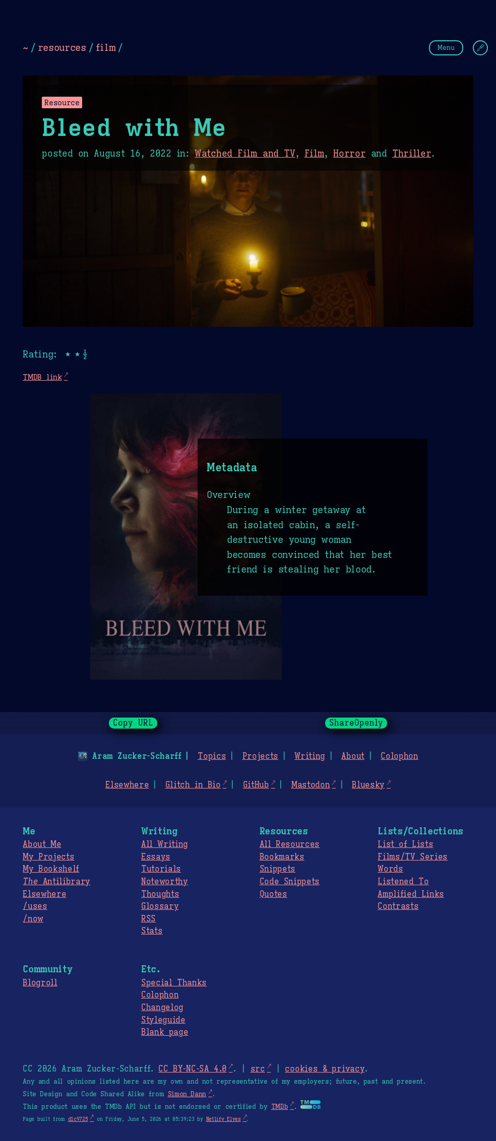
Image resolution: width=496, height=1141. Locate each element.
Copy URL (133, 723)
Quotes (273, 894)
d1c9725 (78, 1119)
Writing (309, 756)
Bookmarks (282, 857)
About (352, 756)
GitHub (256, 785)
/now (33, 919)
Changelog (162, 1008)
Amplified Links (411, 894)
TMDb (279, 1107)
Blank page (164, 1032)
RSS (148, 919)
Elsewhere (127, 785)
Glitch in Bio (193, 785)
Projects (260, 756)
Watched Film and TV (245, 153)
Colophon (399, 756)
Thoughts (160, 894)
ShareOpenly (356, 723)
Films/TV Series (413, 857)
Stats (151, 931)
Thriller (411, 153)
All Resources (290, 844)
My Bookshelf (51, 869)
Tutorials (161, 869)
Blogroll (40, 983)
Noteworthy (164, 882)
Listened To (403, 882)
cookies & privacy (324, 1069)
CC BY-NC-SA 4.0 (192, 1069)
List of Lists (405, 844)
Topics (212, 756)
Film (314, 153)
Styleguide (163, 1020)
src (257, 1069)
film (106, 47)
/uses (35, 906)
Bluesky (368, 785)
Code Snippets (290, 882)
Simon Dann (187, 1094)
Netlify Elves (223, 1119)
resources (62, 47)
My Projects (48, 857)
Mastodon (310, 785)
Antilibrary (56, 882)
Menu (446, 47)
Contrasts (398, 906)
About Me (42, 844)
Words (390, 869)
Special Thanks (174, 983)
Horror (349, 153)
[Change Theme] (480, 47)
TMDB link (42, 377)
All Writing (164, 844)
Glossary (159, 906)
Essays (155, 857)
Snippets (277, 869)
